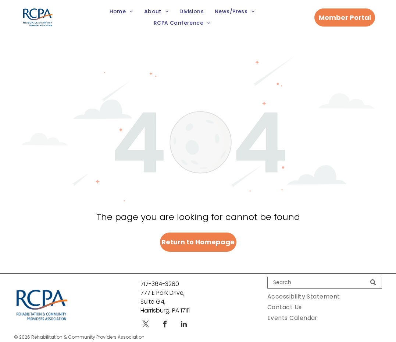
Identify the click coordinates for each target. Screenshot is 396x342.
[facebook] (165, 325)
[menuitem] (121, 11)
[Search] (324, 283)
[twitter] (145, 325)
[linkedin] (184, 325)
